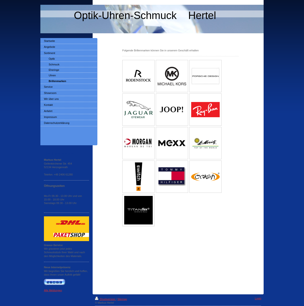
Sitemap (122, 299)
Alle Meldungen (53, 290)
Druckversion (105, 299)
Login (258, 298)
